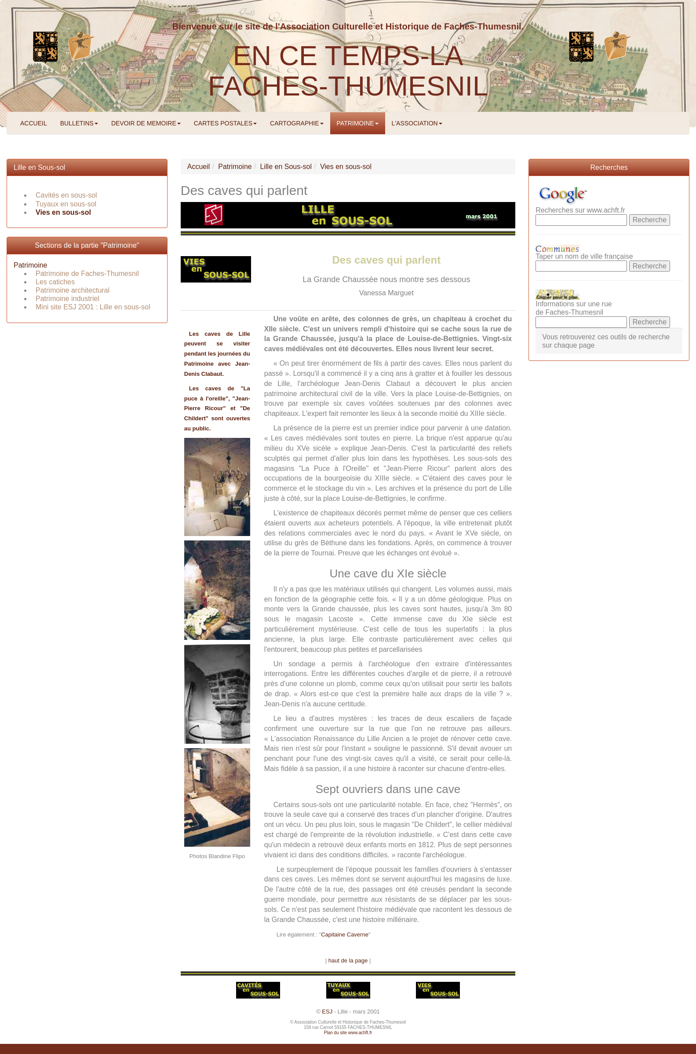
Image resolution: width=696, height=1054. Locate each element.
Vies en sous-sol (63, 212)
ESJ (327, 1011)
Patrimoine (30, 265)
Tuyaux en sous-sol (66, 204)
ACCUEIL (33, 123)
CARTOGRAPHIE (297, 123)
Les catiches (55, 282)
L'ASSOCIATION (417, 123)
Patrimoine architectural (72, 290)
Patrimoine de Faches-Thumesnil (87, 273)
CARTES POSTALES (225, 123)
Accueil (198, 166)
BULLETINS (79, 123)
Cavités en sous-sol (66, 195)
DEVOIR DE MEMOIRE (146, 123)
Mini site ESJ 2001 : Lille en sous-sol (93, 307)
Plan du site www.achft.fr (348, 1032)
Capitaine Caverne (344, 934)
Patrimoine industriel (67, 298)
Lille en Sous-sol (39, 167)
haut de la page (348, 960)
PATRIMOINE (358, 123)
